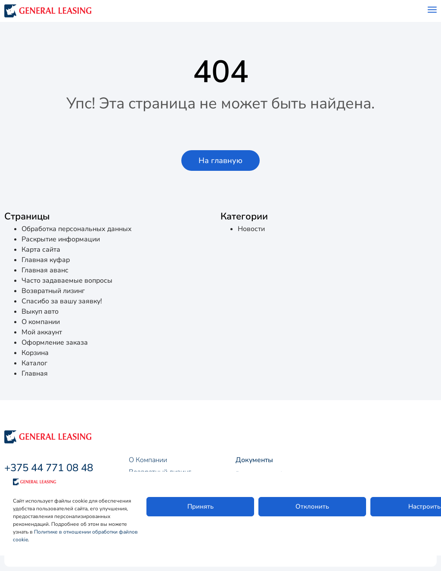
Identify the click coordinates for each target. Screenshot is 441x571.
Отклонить (312, 506)
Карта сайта (41, 249)
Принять (200, 506)
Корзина (35, 353)
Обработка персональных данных (77, 229)
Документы (254, 460)
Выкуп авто (40, 311)
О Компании (148, 460)
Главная (35, 373)
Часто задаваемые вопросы (67, 280)
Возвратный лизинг (53, 291)
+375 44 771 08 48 (48, 468)
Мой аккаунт (42, 332)
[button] (220, 160)
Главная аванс (45, 270)
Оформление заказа (55, 342)
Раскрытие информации (61, 239)
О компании (41, 322)
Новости (251, 229)
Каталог (34, 363)
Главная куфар (46, 260)
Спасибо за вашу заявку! (62, 301)
